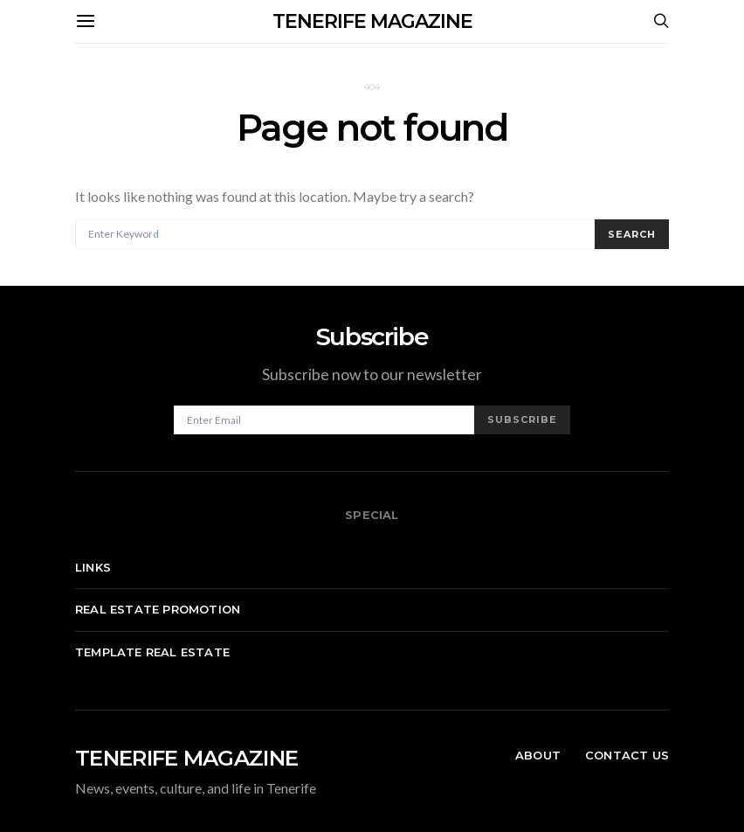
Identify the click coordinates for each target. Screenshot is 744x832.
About (538, 755)
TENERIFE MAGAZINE (372, 21)
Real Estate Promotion (157, 609)
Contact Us (627, 755)
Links (93, 567)
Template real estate (152, 652)
